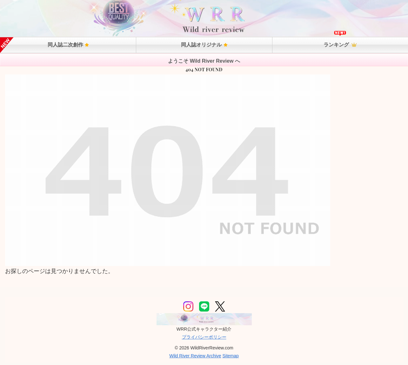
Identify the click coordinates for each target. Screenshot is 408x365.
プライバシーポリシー (204, 337)
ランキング (340, 44)
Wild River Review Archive (195, 355)
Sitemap (230, 355)
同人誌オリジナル (204, 44)
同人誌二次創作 (68, 44)
